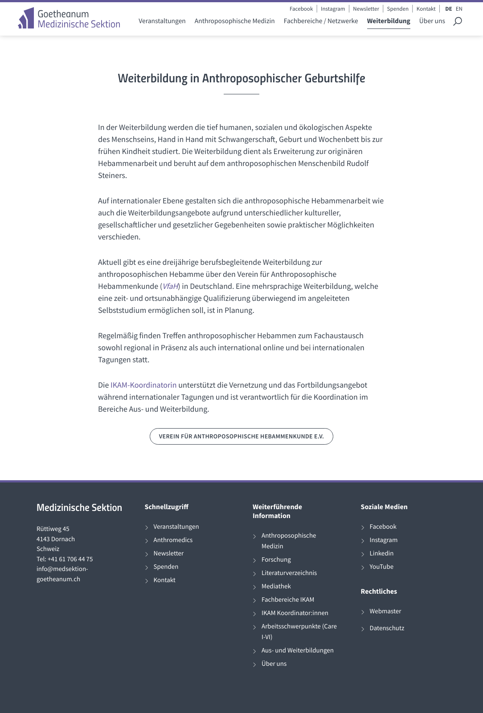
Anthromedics (173, 540)
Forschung (276, 559)
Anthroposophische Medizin (235, 21)
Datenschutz (387, 628)
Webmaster (385, 611)
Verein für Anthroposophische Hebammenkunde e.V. (241, 436)
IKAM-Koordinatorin (144, 385)
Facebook (301, 8)
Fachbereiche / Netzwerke (321, 21)
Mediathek (276, 586)
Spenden (398, 8)
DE (448, 8)
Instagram (333, 8)
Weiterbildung (388, 21)
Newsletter (366, 8)
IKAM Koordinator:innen (295, 613)
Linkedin (382, 553)
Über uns (432, 21)
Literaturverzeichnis (289, 573)
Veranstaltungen (162, 21)
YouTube (382, 567)
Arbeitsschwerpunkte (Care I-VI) (299, 631)
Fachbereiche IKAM (288, 600)
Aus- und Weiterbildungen (298, 650)
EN (459, 8)
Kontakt (426, 8)
